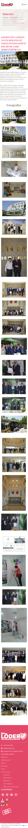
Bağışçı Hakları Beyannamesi (11, 786)
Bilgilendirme (6, 780)
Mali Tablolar (4, 766)
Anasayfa (5, 17)
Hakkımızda (4, 757)
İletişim (3, 769)
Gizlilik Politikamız (8, 783)
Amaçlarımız (6, 775)
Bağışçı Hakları (7, 778)
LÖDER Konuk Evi (6, 760)
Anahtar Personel (5, 772)
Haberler (3, 763)
